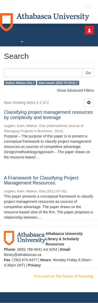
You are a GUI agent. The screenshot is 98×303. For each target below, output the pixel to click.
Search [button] (15, 41)
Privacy (34, 265)
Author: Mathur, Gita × (19, 82)
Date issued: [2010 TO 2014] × (58, 82)
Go (88, 73)
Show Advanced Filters (75, 90)
